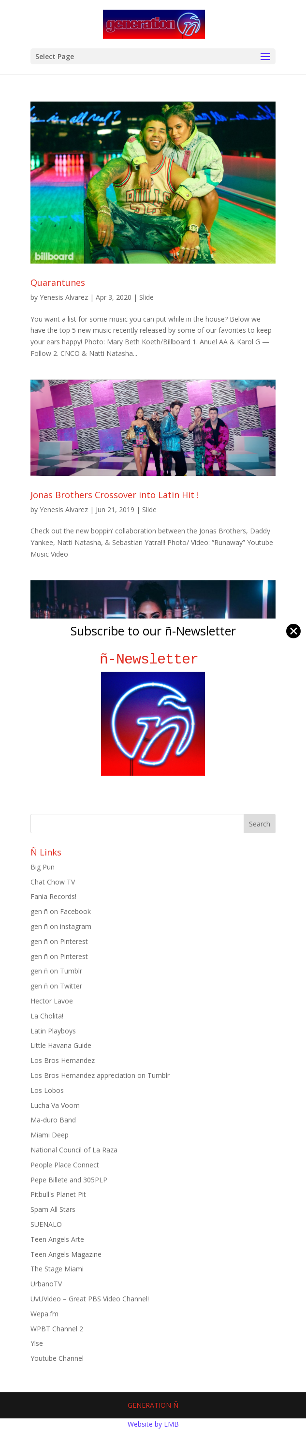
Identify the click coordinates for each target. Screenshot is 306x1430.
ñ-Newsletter (153, 659)
